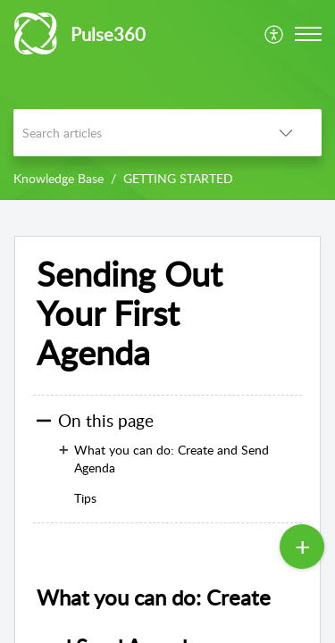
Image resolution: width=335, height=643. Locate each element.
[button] (275, 33)
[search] (131, 132)
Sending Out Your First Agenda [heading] (129, 313)
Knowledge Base (58, 178)
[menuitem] (275, 33)
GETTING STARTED (178, 178)
